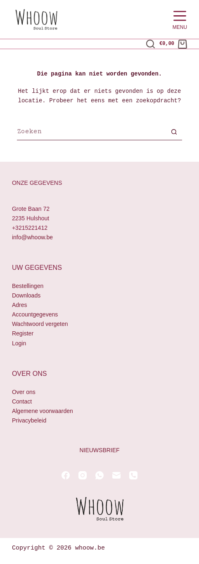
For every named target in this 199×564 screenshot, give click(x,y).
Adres (19, 305)
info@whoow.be (32, 237)
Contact (22, 401)
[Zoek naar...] (91, 133)
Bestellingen (27, 286)
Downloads (26, 295)
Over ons (24, 392)
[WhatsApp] (99, 475)
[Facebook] (66, 475)
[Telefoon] (133, 475)
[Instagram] (82, 475)
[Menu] (180, 19)
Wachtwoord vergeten (40, 324)
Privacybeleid (29, 420)
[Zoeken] (150, 44)
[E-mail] (116, 475)
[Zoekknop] (174, 133)
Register (22, 333)
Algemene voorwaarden (42, 411)
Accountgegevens (35, 314)
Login (19, 343)
